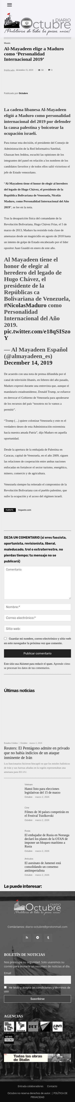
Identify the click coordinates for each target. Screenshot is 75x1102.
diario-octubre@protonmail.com (46, 927)
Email (7, 973)
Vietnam (29, 784)
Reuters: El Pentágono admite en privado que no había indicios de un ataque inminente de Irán (37, 753)
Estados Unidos (11, 743)
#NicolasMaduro (25, 305)
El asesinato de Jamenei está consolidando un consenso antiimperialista (43, 866)
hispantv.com (24, 510)
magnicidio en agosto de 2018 (46, 236)
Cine (27, 808)
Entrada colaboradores (30, 1086)
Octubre (23, 93)
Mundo (7, 43)
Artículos (29, 859)
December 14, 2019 (28, 362)
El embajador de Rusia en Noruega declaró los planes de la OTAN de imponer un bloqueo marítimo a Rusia (47, 840)
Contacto (52, 1086)
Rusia (27, 831)
